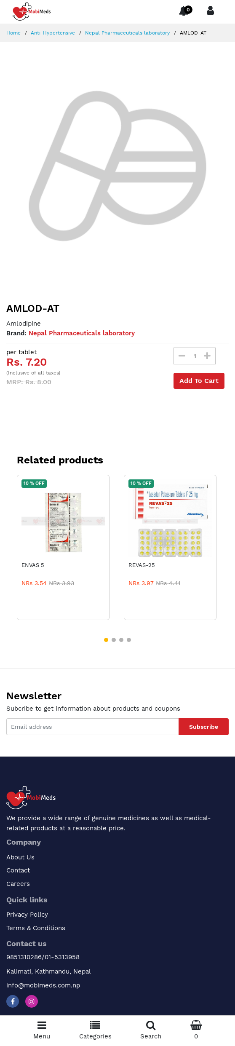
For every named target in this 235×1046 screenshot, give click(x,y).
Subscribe (203, 726)
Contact (18, 870)
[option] (117, 166)
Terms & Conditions (35, 928)
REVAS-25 (141, 565)
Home (13, 33)
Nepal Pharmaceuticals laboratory (126, 33)
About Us (20, 857)
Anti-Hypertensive (52, 33)
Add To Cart (199, 381)
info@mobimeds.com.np (43, 985)
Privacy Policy (27, 914)
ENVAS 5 (32, 565)
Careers (18, 884)
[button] (106, 640)
